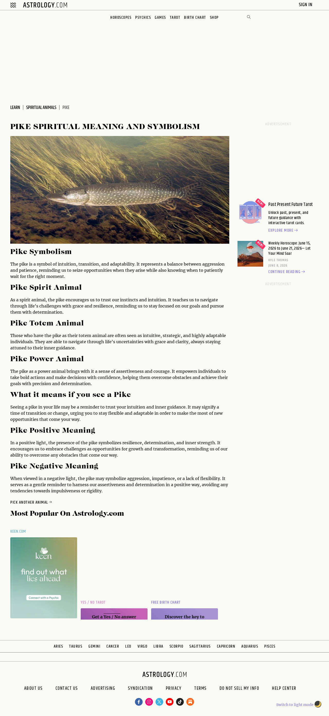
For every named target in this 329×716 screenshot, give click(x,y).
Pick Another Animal (31, 502)
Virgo (143, 646)
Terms (200, 689)
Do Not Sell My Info (239, 689)
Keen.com (18, 531)
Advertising (103, 689)
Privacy (174, 689)
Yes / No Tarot (93, 602)
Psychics (143, 17)
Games (160, 17)
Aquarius (249, 646)
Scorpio (177, 646)
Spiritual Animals (41, 107)
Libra (158, 646)
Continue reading (287, 272)
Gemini (94, 646)
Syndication (140, 689)
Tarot (175, 17)
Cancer (112, 646)
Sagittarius (200, 646)
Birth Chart (195, 17)
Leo (128, 646)
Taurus (75, 646)
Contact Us (67, 689)
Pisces (269, 646)
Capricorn (226, 646)
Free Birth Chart (165, 602)
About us (33, 689)
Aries (58, 646)
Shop (214, 17)
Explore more (283, 230)
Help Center (284, 689)
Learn (15, 107)
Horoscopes (120, 17)
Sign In (306, 4)
